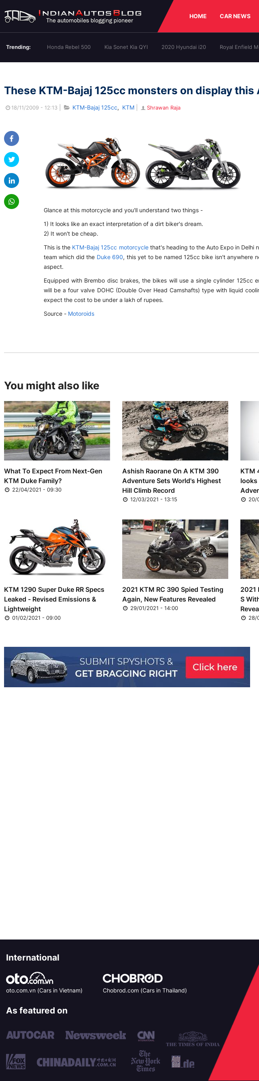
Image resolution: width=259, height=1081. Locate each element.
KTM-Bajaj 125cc (94, 107)
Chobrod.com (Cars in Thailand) (145, 990)
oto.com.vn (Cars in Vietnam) (44, 990)
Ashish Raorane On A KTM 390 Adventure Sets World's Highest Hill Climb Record (171, 480)
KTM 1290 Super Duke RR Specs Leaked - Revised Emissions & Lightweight (54, 599)
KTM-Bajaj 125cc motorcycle (110, 247)
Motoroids (81, 313)
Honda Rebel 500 (69, 47)
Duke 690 (110, 256)
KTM (128, 107)
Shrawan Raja (160, 107)
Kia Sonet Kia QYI (126, 47)
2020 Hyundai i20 (183, 47)
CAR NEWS (235, 16)
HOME (198, 16)
